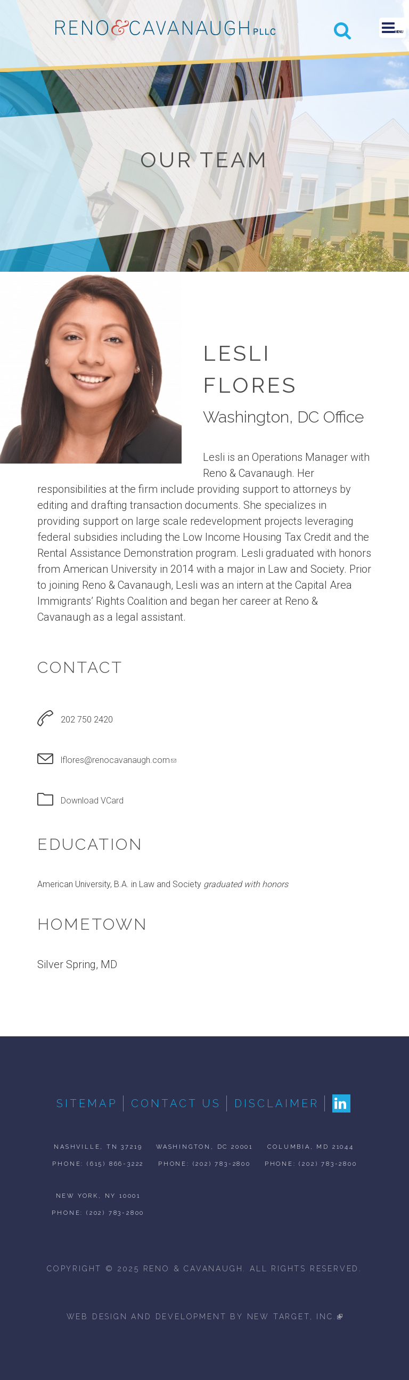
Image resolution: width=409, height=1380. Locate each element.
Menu (392, 27)
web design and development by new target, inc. (205, 1316)
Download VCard (92, 800)
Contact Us (176, 1103)
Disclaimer (276, 1103)
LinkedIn (341, 1103)
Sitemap (87, 1103)
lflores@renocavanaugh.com (118, 760)
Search (343, 30)
